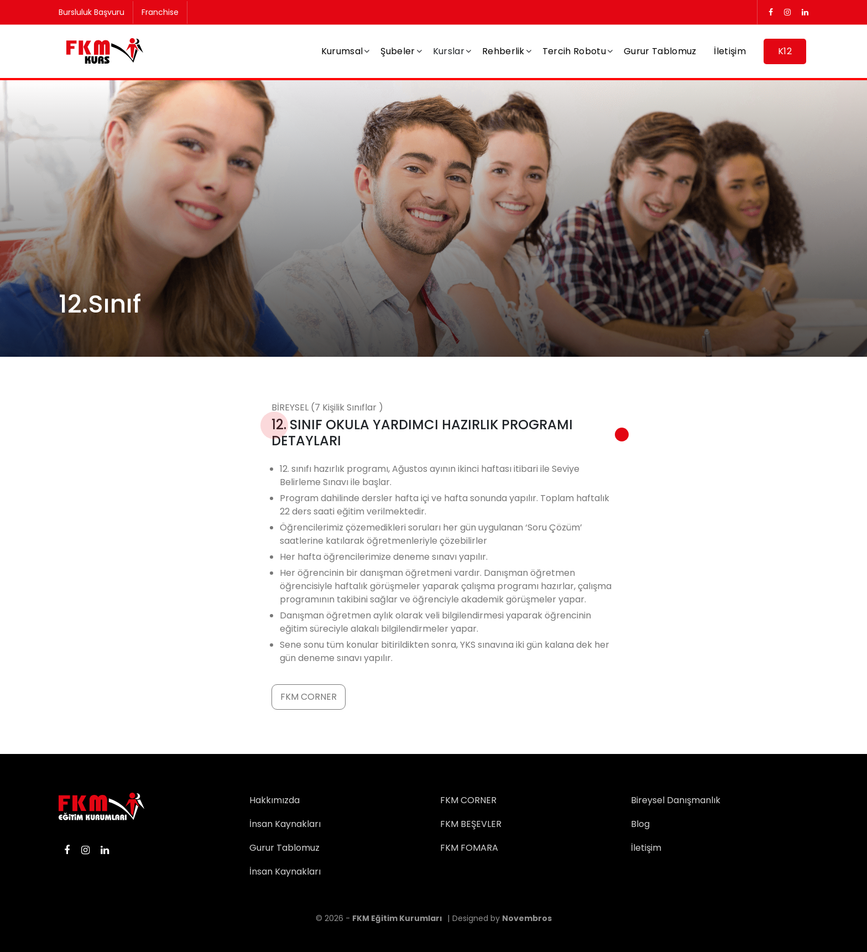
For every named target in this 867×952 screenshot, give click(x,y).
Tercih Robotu (574, 51)
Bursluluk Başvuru (91, 12)
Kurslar (448, 51)
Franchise (160, 12)
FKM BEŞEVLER (471, 824)
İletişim (730, 51)
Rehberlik (503, 51)
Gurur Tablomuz (660, 51)
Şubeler (397, 51)
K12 (785, 51)
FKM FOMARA (469, 847)
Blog (640, 824)
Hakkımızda (274, 800)
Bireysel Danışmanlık (675, 800)
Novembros (527, 918)
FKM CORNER (308, 696)
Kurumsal (342, 51)
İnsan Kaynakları (285, 824)
